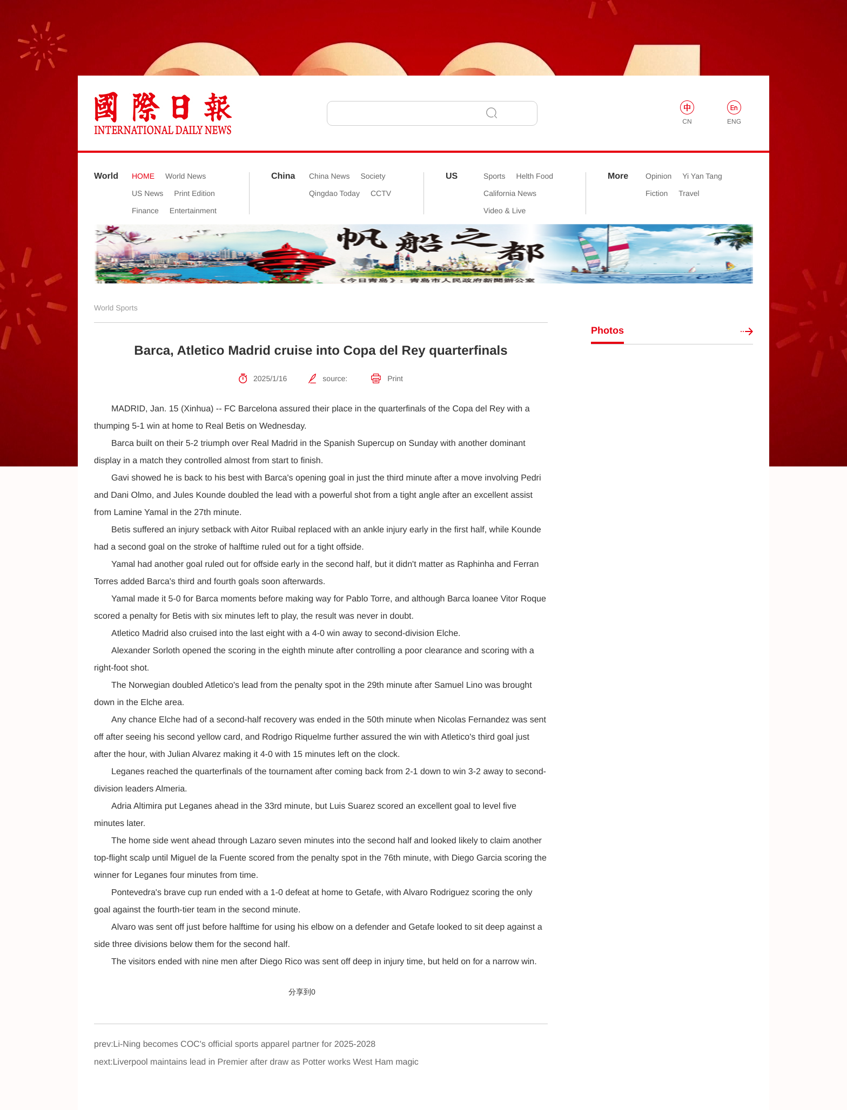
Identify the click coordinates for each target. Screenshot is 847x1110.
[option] (423, 253)
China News (329, 176)
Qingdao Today (334, 193)
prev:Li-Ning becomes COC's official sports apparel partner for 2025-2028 (234, 1044)
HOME (143, 176)
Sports (494, 176)
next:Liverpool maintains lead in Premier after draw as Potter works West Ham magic (256, 1062)
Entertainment (193, 210)
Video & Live (504, 210)
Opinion (658, 176)
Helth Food (534, 176)
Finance (145, 210)
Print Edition (194, 193)
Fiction (657, 193)
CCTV (381, 193)
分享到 (299, 991)
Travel (688, 193)
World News (185, 176)
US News (147, 193)
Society (372, 176)
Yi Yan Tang (702, 176)
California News (509, 193)
